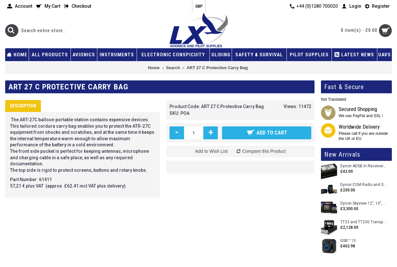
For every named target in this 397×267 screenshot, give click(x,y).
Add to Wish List (211, 151)
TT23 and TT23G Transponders (363, 222)
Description (23, 105)
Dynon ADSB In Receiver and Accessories (363, 166)
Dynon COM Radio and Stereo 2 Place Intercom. (363, 185)
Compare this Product (264, 151)
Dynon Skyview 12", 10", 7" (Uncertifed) (363, 203)
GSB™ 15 (348, 241)
